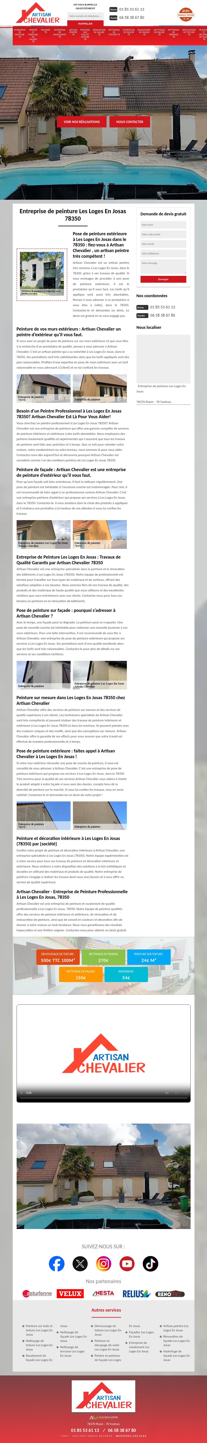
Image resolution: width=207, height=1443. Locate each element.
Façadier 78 (45, 31)
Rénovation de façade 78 (99, 32)
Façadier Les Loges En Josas (141, 1334)
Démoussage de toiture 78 (189, 32)
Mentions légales (131, 1436)
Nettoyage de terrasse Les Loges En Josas (72, 1351)
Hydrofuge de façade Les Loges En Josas (176, 1355)
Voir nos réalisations (82, 121)
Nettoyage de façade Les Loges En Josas (73, 1336)
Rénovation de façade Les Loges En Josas (176, 1340)
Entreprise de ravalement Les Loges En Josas (139, 1347)
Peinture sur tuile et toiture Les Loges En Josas (39, 1330)
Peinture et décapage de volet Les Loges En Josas (107, 1345)
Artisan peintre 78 (73, 32)
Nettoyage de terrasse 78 (173, 33)
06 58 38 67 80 (136, 17)
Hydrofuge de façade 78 (129, 32)
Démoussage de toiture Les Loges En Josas (108, 1330)
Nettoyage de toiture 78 (114, 32)
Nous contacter (129, 121)
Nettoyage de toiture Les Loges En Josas (39, 1345)
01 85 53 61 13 (136, 9)
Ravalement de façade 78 (144, 32)
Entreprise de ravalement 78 (59, 33)
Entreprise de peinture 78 (20, 33)
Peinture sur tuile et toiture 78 (85, 35)
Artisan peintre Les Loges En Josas (176, 1328)
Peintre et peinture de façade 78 (33, 36)
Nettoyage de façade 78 (159, 32)
